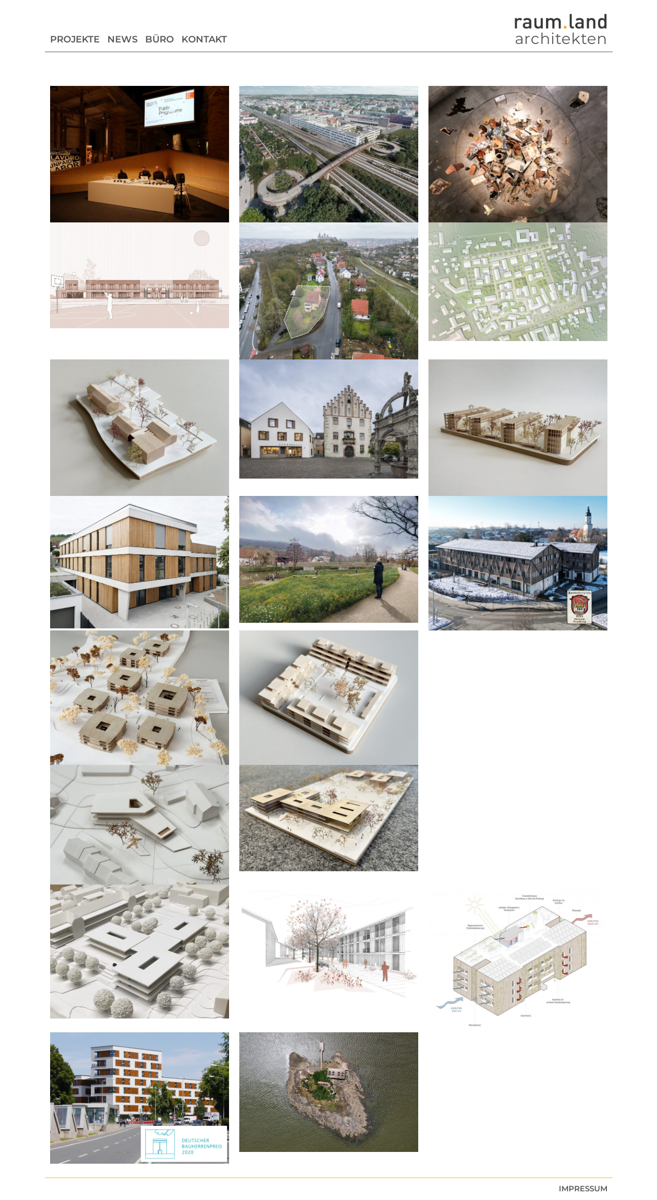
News (122, 39)
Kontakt (204, 39)
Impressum (583, 1188)
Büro (159, 39)
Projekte (75, 39)
